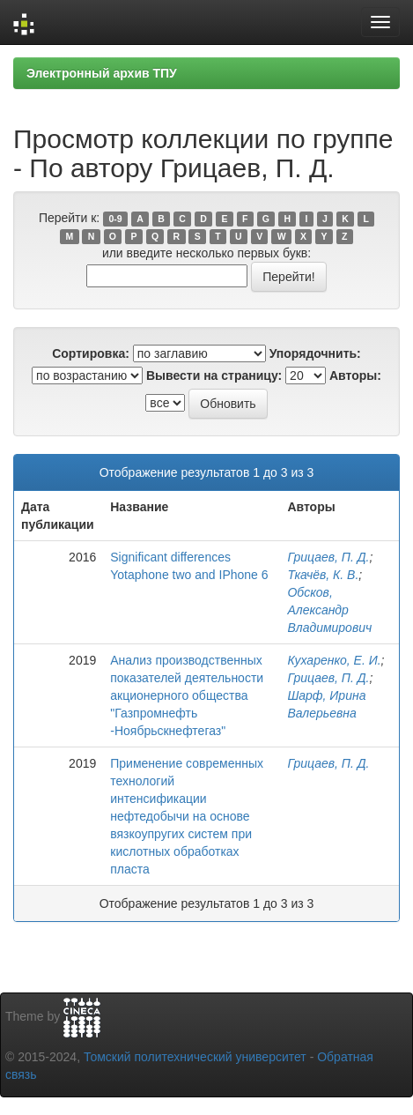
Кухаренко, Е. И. (333, 660)
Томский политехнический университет (195, 1057)
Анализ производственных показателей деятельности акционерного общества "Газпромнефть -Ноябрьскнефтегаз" (186, 695)
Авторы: (355, 375)
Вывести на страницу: (214, 375)
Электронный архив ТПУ (101, 73)
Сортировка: (90, 353)
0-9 (115, 218)
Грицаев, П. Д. (328, 557)
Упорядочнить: (315, 353)
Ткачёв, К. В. (322, 575)
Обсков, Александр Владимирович (329, 610)
